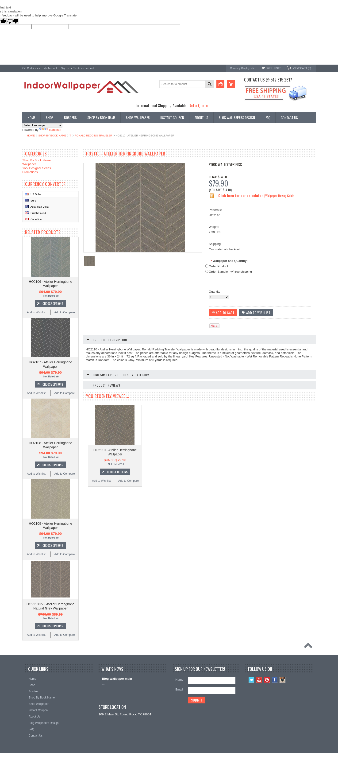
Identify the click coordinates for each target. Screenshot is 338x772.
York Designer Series (36, 168)
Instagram (282, 680)
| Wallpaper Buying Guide (279, 195)
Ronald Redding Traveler (93, 135)
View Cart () (302, 68)
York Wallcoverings (225, 164)
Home (31, 135)
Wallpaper (29, 164)
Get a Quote (198, 105)
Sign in (65, 68)
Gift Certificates (31, 68)
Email (179, 689)
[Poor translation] (13, 21)
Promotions (30, 172)
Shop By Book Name (52, 135)
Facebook (275, 680)
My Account (50, 68)
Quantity (214, 291)
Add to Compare (64, 312)
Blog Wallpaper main (117, 678)
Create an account (83, 68)
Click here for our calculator (241, 195)
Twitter (251, 680)
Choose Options (52, 303)
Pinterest (267, 680)
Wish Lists (273, 68)
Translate (50, 130)
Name (179, 679)
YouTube (259, 680)
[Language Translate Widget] (42, 125)
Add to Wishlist (36, 312)
